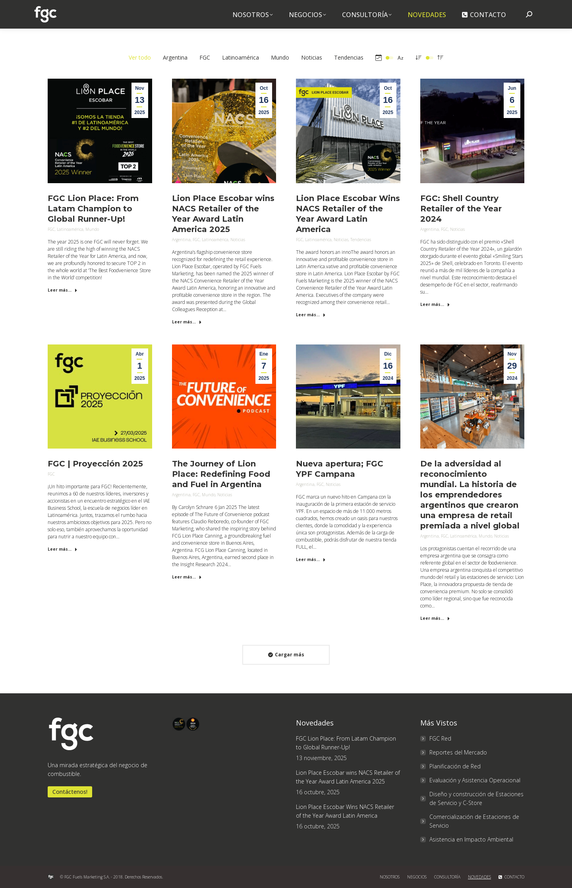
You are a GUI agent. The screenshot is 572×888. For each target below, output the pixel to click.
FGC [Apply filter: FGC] (204, 57)
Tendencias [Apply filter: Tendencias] (348, 57)
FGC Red (440, 738)
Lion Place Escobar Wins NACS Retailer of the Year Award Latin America (345, 811)
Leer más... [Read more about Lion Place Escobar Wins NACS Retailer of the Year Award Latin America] (311, 314)
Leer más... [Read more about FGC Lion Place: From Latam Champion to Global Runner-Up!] (62, 290)
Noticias (237, 239)
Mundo (92, 229)
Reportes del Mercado (458, 752)
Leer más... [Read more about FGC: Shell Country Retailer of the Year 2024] (435, 304)
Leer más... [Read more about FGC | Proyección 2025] (62, 549)
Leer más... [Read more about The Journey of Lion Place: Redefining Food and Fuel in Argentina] (187, 577)
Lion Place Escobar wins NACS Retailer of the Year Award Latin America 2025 (348, 777)
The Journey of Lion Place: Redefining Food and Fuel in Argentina (221, 474)
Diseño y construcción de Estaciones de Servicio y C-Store (476, 798)
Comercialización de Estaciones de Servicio (474, 821)
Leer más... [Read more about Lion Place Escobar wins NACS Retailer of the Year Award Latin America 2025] (187, 322)
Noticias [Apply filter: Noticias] (311, 57)
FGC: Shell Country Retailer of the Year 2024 (461, 208)
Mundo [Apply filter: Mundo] (280, 57)
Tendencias (360, 239)
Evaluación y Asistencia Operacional (474, 780)
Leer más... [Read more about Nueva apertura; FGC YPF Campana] (311, 559)
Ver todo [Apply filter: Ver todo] (140, 57)
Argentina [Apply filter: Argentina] (175, 57)
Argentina (181, 239)
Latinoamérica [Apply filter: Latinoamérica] (240, 57)
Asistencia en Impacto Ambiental (471, 839)
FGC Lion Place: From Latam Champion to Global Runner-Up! (93, 208)
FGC (51, 229)
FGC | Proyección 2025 (95, 463)
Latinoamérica (70, 229)
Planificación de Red (455, 766)
